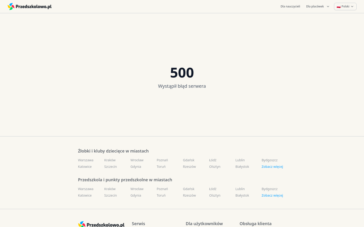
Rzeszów (189, 166)
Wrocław (136, 160)
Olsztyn (215, 166)
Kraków (110, 160)
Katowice (85, 166)
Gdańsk (189, 160)
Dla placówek (318, 6)
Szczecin (110, 166)
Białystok (242, 166)
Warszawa (85, 160)
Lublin (240, 160)
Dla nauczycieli (290, 6)
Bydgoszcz (270, 160)
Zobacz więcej (272, 166)
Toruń (161, 166)
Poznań (162, 160)
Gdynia (135, 166)
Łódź (212, 160)
